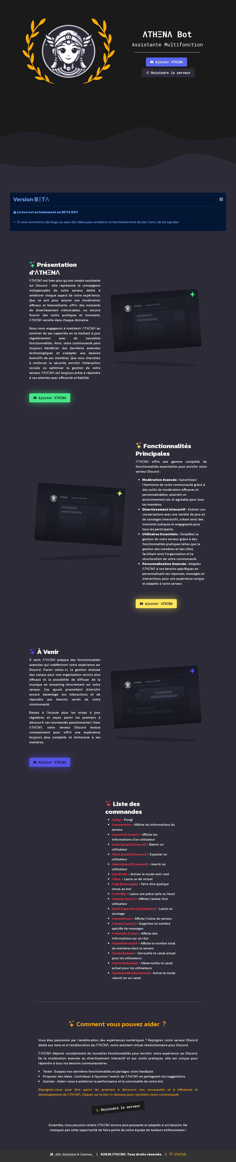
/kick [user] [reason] (129, 854)
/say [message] (125, 883)
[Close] (221, 198)
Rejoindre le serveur (168, 72)
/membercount (124, 943)
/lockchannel (123, 953)
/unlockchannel (125, 963)
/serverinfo (121, 824)
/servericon (121, 918)
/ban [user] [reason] (129, 844)
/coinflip (119, 893)
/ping (116, 819)
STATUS (177, 1154)
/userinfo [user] (125, 834)
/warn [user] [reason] (130, 864)
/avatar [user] (123, 898)
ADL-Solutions (63, 1154)
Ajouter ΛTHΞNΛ (166, 62)
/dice (116, 878)
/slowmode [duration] (130, 972)
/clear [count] (123, 923)
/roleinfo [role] (125, 933)
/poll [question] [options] (134, 908)
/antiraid (119, 874)
